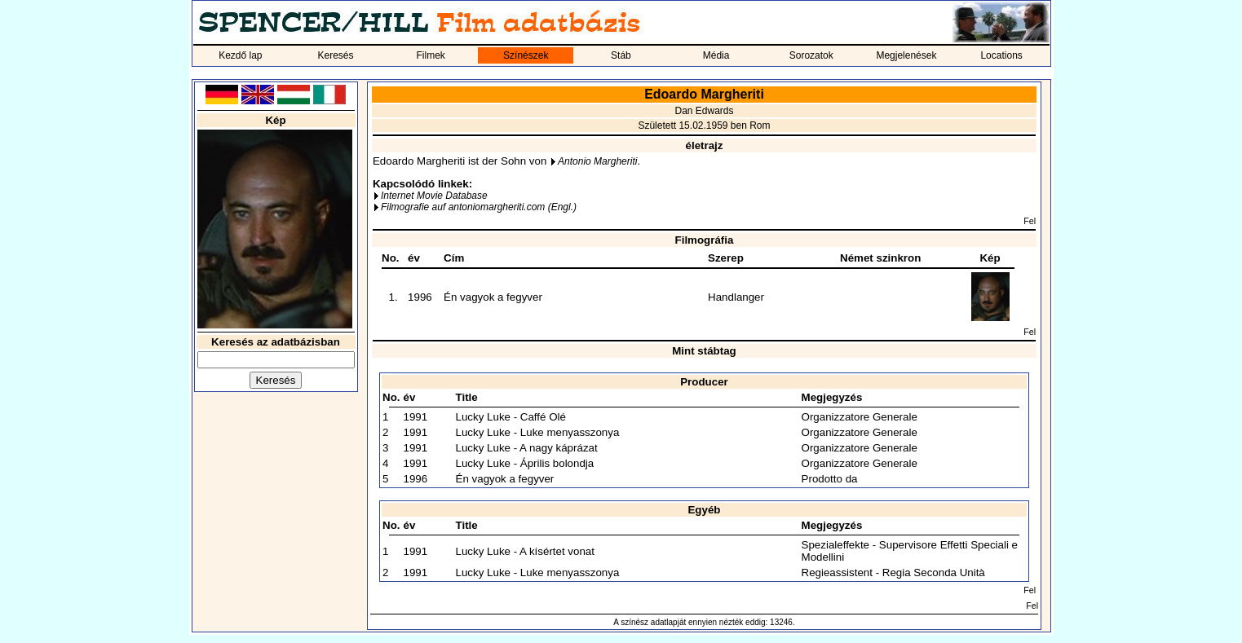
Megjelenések (906, 55)
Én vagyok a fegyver (493, 297)
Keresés (335, 55)
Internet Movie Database (434, 195)
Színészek (525, 55)
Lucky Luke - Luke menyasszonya (538, 432)
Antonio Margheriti (597, 161)
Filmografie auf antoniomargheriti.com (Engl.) (479, 207)
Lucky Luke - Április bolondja (525, 463)
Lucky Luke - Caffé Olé (511, 417)
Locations (1001, 55)
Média (716, 55)
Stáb (621, 55)
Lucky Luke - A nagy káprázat (527, 448)
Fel (1029, 221)
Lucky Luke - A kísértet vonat (525, 551)
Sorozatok (811, 55)
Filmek (430, 55)
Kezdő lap (240, 55)
